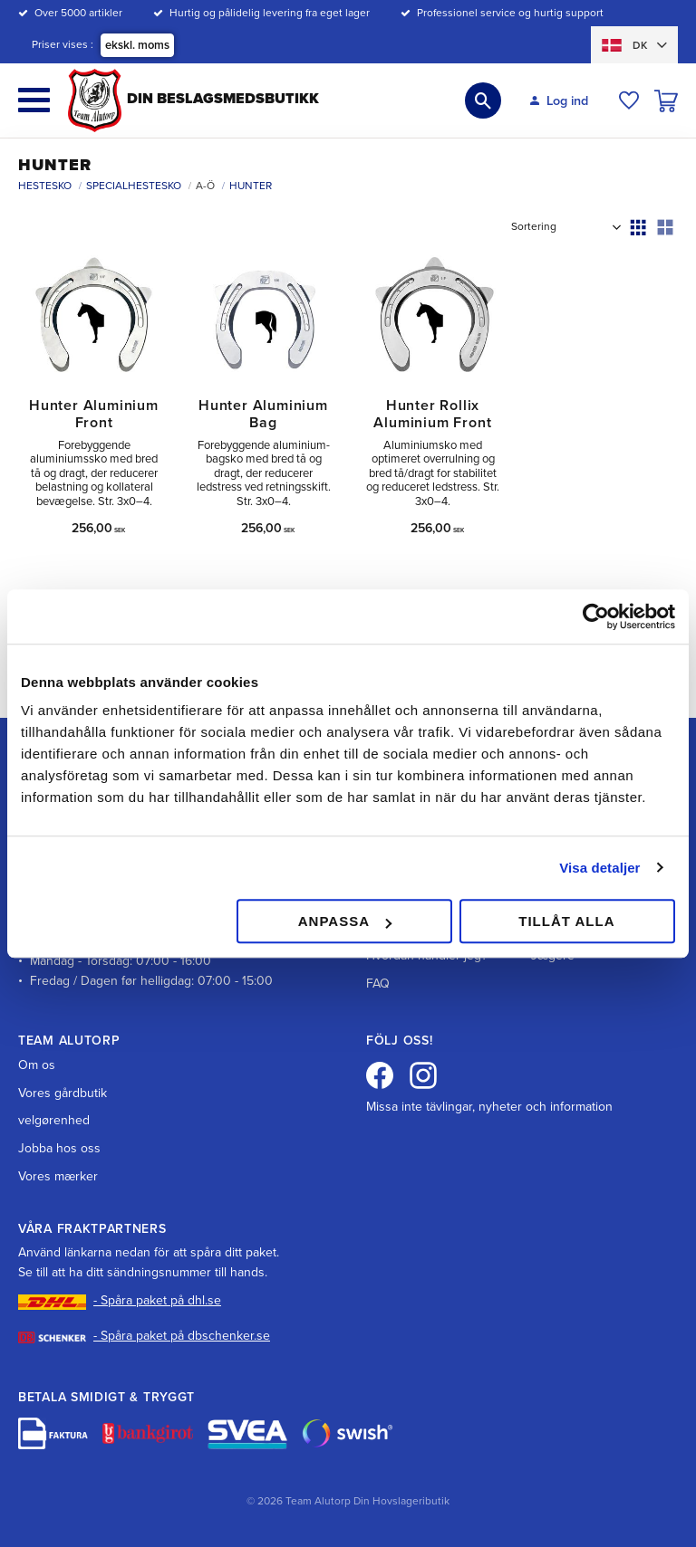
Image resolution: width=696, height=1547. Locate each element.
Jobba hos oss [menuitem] (59, 1148)
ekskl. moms (137, 45)
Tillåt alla (566, 921)
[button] (34, 100)
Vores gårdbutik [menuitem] (62, 1093)
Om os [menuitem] (36, 1065)
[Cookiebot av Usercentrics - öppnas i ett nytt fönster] (596, 616)
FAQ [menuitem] (378, 983)
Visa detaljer (599, 867)
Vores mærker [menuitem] (58, 1176)
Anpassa (345, 921)
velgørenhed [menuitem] (54, 1120)
